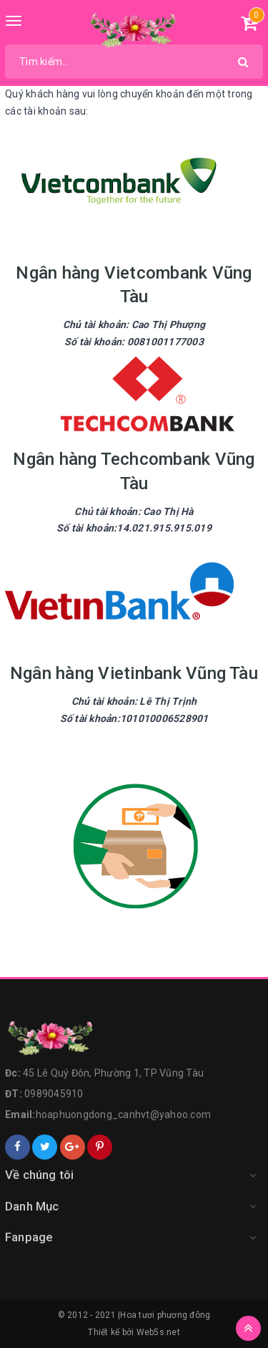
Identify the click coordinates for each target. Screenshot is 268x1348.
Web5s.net (158, 1332)
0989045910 (54, 1093)
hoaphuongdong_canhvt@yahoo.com (124, 1114)
